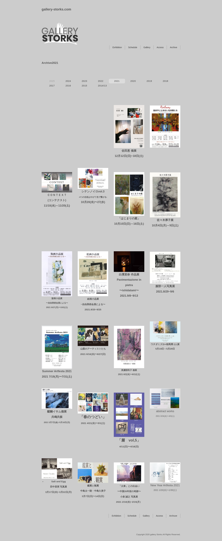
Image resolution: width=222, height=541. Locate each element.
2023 (84, 81)
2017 (52, 85)
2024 (68, 81)
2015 (84, 85)
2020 (133, 81)
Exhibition (117, 47)
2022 (100, 81)
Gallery (147, 47)
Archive (173, 47)
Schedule (132, 47)
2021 (117, 81)
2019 (149, 81)
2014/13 (102, 85)
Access (160, 47)
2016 (68, 85)
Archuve (173, 516)
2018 (165, 81)
